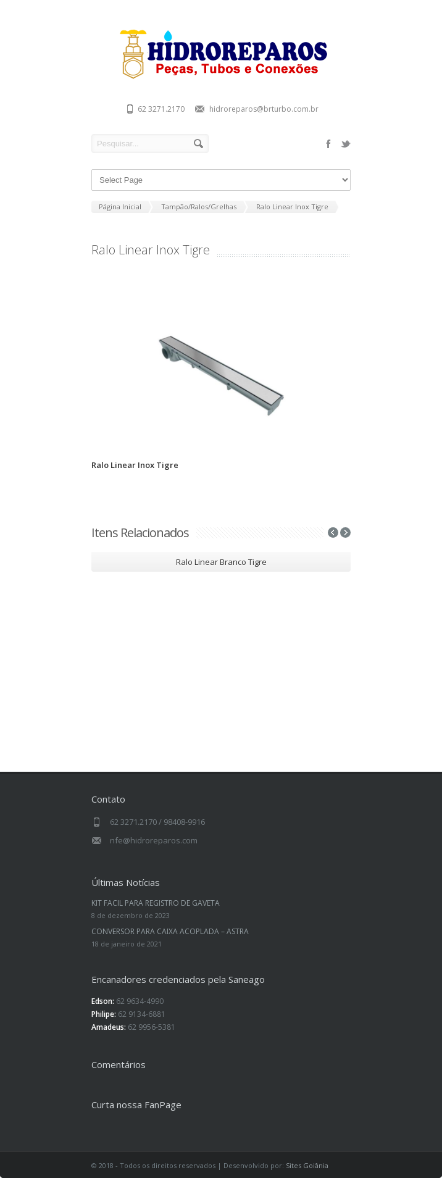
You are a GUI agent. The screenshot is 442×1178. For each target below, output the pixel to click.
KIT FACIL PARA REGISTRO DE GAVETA (155, 903)
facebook (328, 144)
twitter (346, 144)
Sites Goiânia (307, 1165)
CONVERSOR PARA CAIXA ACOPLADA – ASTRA (170, 931)
